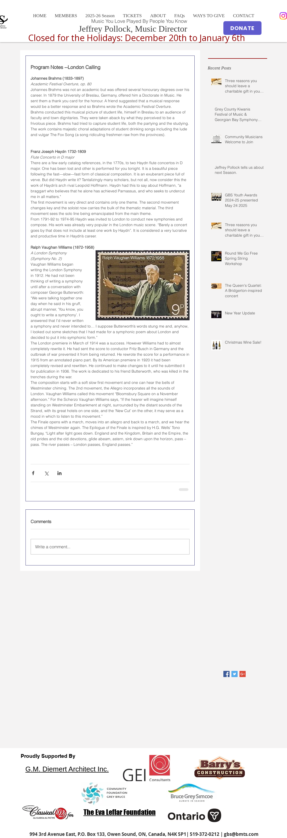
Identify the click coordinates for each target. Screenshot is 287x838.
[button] (158, 15)
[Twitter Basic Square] (234, 674)
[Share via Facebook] (33, 473)
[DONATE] (242, 28)
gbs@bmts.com (241, 834)
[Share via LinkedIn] (59, 473)
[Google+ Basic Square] (242, 674)
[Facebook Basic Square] (226, 674)
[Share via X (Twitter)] (46, 473)
